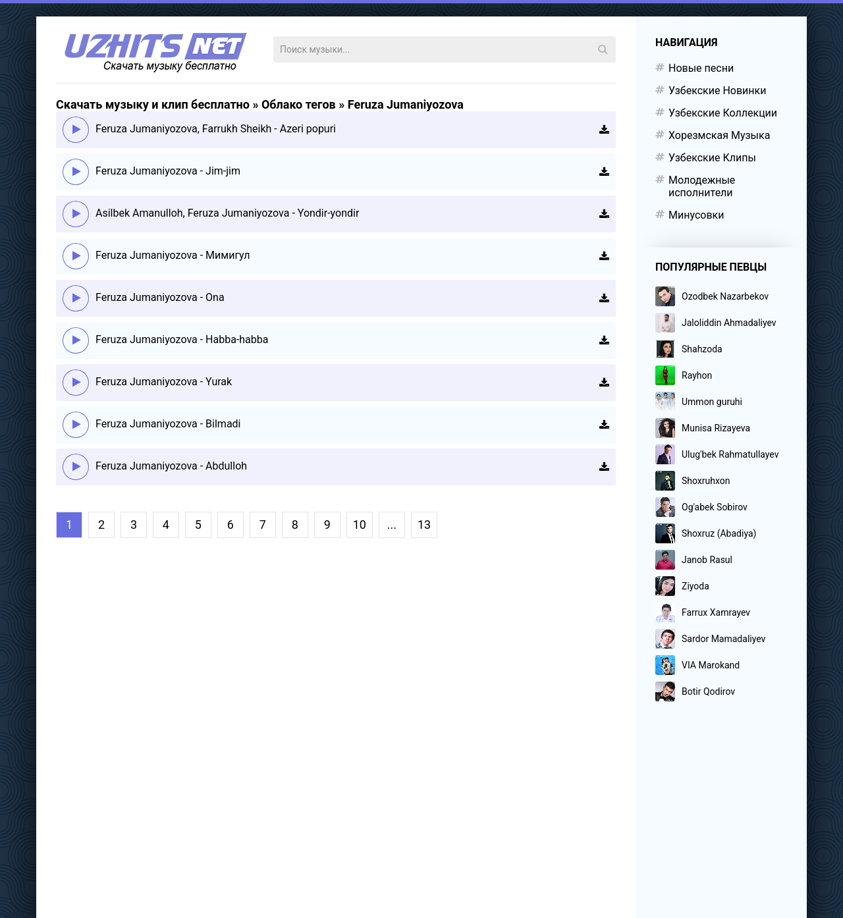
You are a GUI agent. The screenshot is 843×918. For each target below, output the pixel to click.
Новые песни (701, 68)
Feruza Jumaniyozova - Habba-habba (182, 339)
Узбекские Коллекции (722, 113)
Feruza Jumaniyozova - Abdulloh (171, 466)
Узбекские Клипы (712, 157)
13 (424, 524)
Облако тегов (298, 104)
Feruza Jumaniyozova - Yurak (163, 381)
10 (359, 524)
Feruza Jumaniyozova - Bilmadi (168, 424)
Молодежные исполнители (701, 186)
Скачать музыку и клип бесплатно (153, 104)
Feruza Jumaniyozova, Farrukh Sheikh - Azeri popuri (215, 128)
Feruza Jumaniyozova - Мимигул (172, 255)
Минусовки (696, 215)
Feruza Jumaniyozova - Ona (160, 297)
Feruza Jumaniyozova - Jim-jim (167, 171)
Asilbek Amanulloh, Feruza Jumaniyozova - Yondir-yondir (227, 213)
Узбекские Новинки (717, 90)
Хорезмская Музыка (719, 135)
